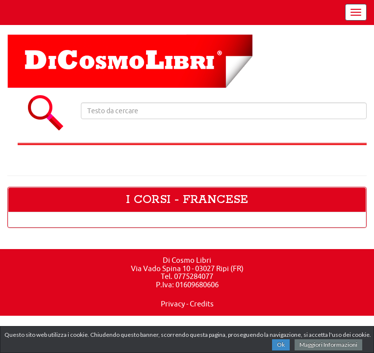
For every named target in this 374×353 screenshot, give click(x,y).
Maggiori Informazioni (328, 344)
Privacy (173, 304)
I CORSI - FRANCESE (187, 200)
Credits (202, 304)
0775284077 (193, 276)
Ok (281, 344)
